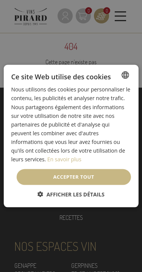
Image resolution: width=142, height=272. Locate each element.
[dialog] (70, 136)
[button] (71, 194)
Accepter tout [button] (73, 176)
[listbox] (125, 75)
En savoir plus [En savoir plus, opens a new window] (64, 159)
